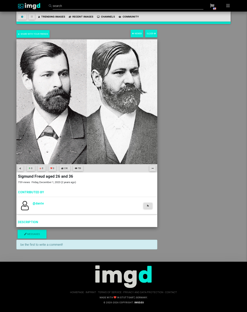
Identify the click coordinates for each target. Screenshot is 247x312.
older (151, 33)
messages (32, 234)
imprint (91, 292)
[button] (212, 6)
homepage (77, 292)
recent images (80, 16)
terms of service (110, 292)
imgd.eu (139, 302)
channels (105, 16)
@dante (38, 203)
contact (171, 292)
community (128, 16)
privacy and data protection (143, 292)
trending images (51, 16)
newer (137, 33)
